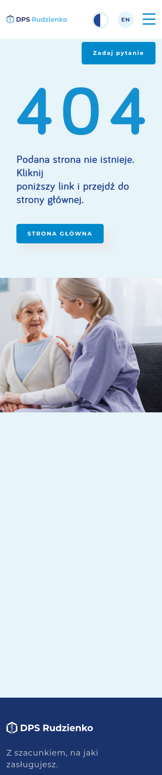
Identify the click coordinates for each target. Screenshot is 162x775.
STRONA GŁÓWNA (60, 233)
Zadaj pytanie (118, 52)
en (125, 20)
